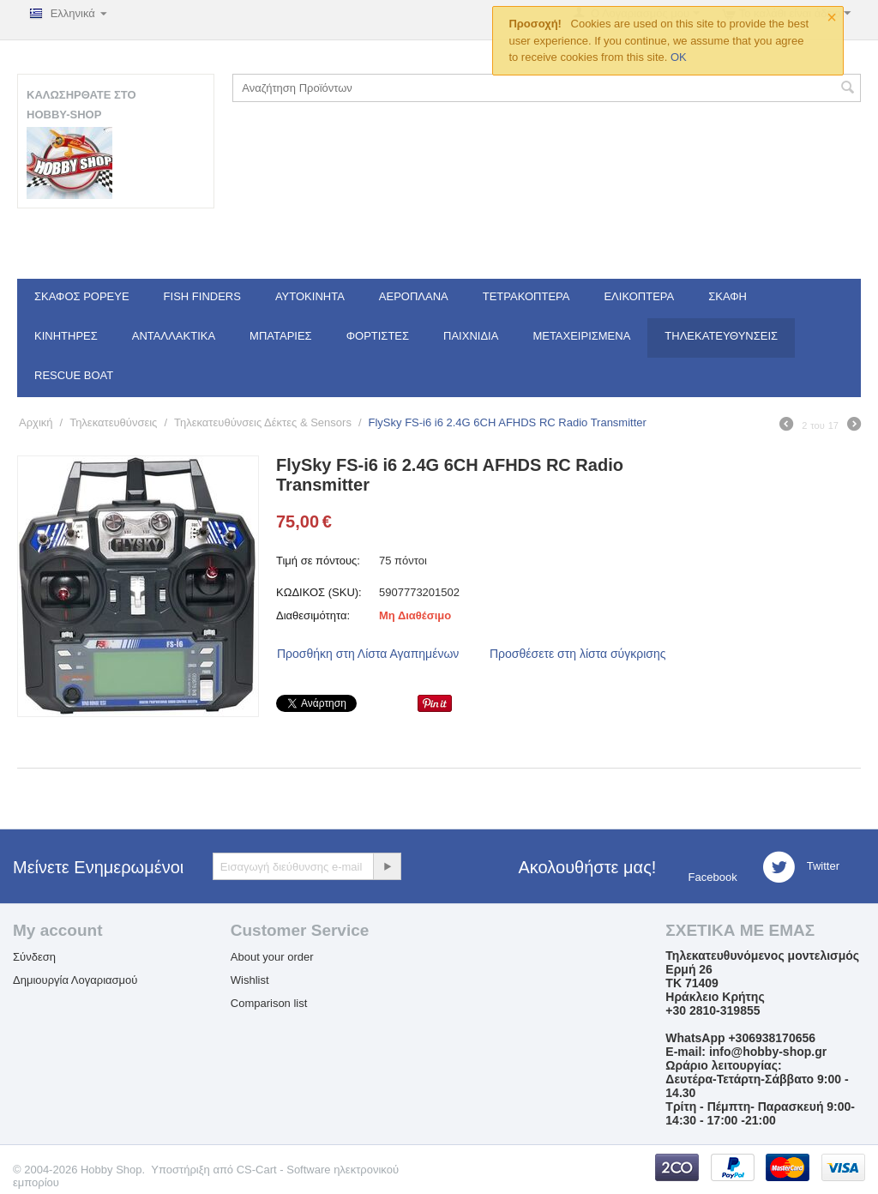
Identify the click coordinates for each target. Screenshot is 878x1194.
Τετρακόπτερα (526, 296)
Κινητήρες (66, 335)
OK (679, 57)
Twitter (800, 867)
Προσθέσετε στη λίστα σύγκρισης (578, 653)
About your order (272, 956)
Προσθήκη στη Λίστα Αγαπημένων (368, 653)
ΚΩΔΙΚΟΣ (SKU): (319, 592)
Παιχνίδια (470, 335)
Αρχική (36, 422)
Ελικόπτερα (639, 296)
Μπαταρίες (281, 335)
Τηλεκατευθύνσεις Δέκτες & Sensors (263, 422)
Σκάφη (727, 296)
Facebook (711, 877)
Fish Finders (202, 296)
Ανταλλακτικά (173, 335)
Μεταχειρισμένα (581, 335)
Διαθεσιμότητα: (313, 615)
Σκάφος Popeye (81, 296)
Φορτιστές (377, 335)
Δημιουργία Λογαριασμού (75, 980)
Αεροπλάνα (413, 296)
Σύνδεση (34, 956)
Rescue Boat (73, 375)
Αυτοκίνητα (310, 296)
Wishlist (250, 980)
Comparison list (269, 1003)
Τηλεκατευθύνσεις (721, 335)
